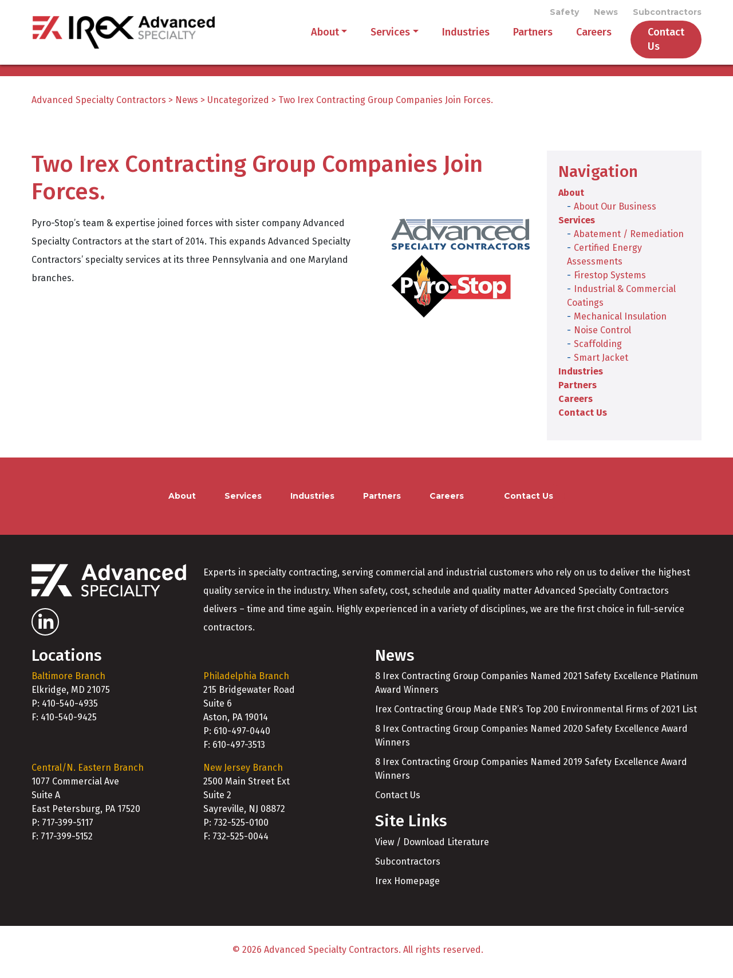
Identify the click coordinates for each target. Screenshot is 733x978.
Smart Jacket (601, 361)
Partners (518, 41)
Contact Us (658, 41)
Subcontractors (667, 12)
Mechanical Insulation (620, 320)
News (606, 12)
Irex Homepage (407, 885)
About (310, 41)
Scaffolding (598, 347)
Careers (579, 41)
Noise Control (602, 334)
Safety (564, 12)
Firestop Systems (610, 279)
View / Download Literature (432, 846)
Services (375, 41)
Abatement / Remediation (629, 237)
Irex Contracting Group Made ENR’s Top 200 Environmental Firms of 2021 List (536, 713)
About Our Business (615, 210)
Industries (451, 41)
